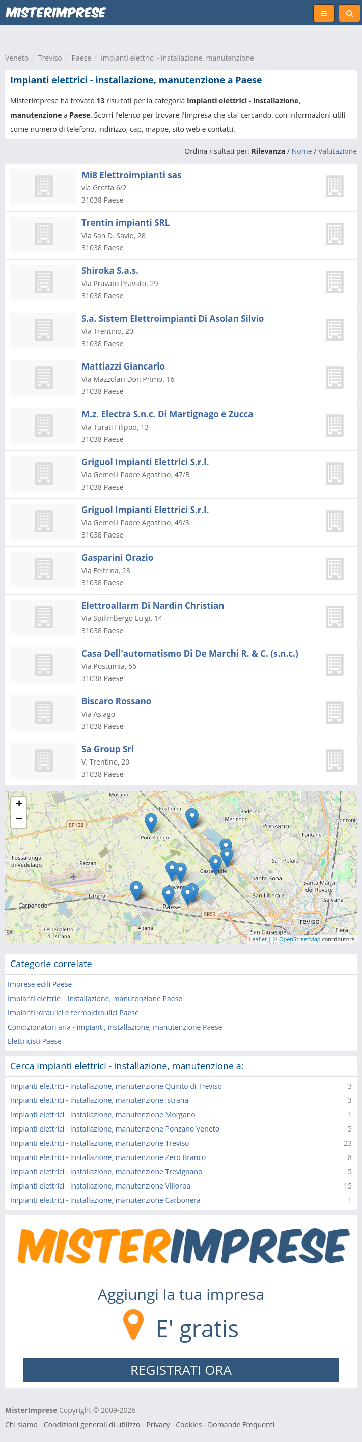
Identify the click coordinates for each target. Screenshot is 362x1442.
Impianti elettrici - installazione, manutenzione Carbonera (105, 1200)
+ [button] (19, 804)
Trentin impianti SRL (125, 223)
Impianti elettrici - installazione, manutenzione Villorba (100, 1186)
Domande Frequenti (241, 1424)
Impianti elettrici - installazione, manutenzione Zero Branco (108, 1157)
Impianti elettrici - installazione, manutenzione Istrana (99, 1100)
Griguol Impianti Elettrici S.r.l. (145, 462)
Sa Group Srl (107, 749)
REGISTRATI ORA (181, 1370)
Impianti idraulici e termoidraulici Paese (73, 1012)
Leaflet (258, 939)
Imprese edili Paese (40, 984)
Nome (302, 151)
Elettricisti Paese (35, 1041)
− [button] (19, 820)
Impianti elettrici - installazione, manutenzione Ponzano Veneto (114, 1129)
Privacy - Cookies (174, 1424)
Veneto (17, 58)
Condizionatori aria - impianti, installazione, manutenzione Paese (115, 1027)
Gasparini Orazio (117, 557)
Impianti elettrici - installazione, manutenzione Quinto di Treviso (116, 1086)
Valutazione (337, 151)
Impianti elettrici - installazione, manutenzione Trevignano (106, 1171)
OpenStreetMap (300, 939)
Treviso (50, 58)
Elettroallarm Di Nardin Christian (152, 605)
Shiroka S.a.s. (109, 270)
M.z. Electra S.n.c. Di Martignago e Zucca (167, 414)
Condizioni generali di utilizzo (92, 1424)
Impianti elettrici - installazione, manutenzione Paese (95, 998)
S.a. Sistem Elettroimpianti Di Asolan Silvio (172, 318)
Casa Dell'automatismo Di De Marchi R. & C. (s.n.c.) (189, 653)
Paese (82, 58)
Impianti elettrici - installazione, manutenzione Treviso (99, 1143)
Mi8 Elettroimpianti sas (131, 175)
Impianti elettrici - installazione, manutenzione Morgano (103, 1114)
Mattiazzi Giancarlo (123, 366)
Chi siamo (21, 1424)
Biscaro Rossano (116, 701)
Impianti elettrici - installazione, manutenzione (177, 58)
